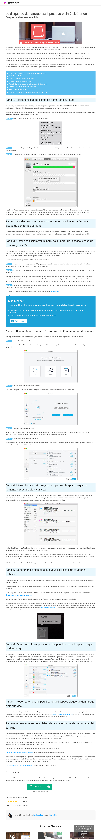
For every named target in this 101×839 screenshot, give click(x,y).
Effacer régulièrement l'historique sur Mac (19, 765)
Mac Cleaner (55, 291)
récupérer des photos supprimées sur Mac (19, 595)
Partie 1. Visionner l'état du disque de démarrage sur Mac (27, 73)
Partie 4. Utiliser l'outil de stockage (20, 81)
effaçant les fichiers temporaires (62, 714)
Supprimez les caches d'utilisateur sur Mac (19, 752)
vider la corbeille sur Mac (48, 607)
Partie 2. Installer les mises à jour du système (23, 76)
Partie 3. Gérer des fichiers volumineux (21, 78)
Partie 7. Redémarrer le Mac (18, 89)
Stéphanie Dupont (39, 815)
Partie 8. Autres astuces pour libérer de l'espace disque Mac (28, 92)
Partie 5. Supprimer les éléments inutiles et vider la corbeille (28, 84)
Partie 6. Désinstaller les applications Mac (22, 87)
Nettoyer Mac (52, 815)
